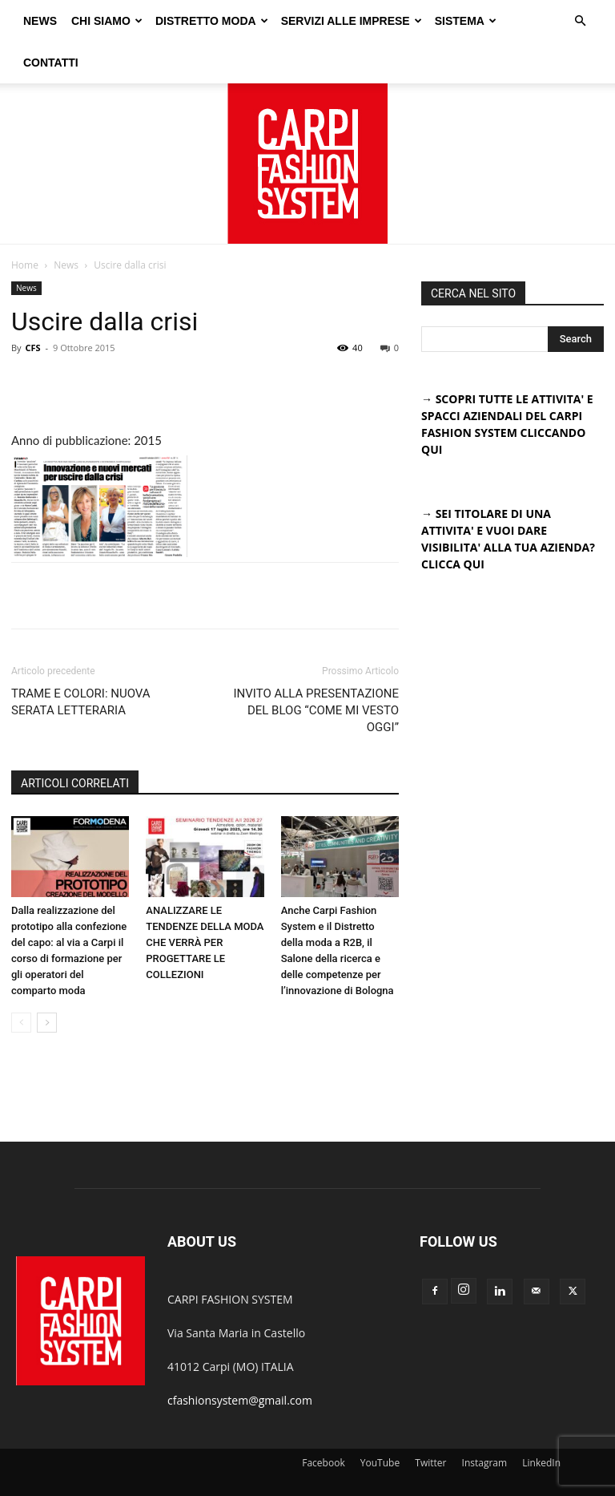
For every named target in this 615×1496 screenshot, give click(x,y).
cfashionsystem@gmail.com (239, 1358)
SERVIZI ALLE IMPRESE (393, 19)
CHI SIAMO (148, 19)
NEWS (81, 19)
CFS (32, 306)
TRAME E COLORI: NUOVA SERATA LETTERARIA (81, 660)
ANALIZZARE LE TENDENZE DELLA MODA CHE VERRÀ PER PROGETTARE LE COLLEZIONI (204, 901)
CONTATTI (50, 57)
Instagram (485, 1421)
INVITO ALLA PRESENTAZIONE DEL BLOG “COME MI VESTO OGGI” (317, 669)
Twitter (430, 1421)
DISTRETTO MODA (253, 19)
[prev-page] (21, 981)
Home (24, 223)
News (66, 223)
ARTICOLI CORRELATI (75, 741)
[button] (580, 19)
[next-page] (47, 981)
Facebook (323, 1421)
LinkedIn (541, 1421)
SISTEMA (507, 19)
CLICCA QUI (452, 522)
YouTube (380, 1421)
